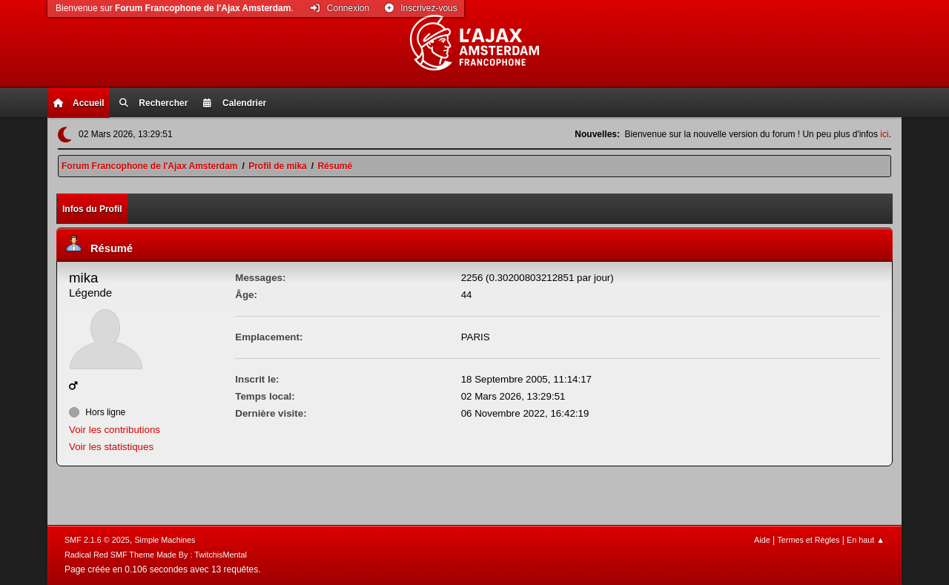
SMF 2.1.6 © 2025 (97, 539)
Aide (762, 539)
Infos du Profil (92, 209)
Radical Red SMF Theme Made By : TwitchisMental (156, 554)
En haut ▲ (865, 539)
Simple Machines (164, 539)
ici (884, 134)
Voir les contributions (114, 429)
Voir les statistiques (111, 446)
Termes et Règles (808, 539)
